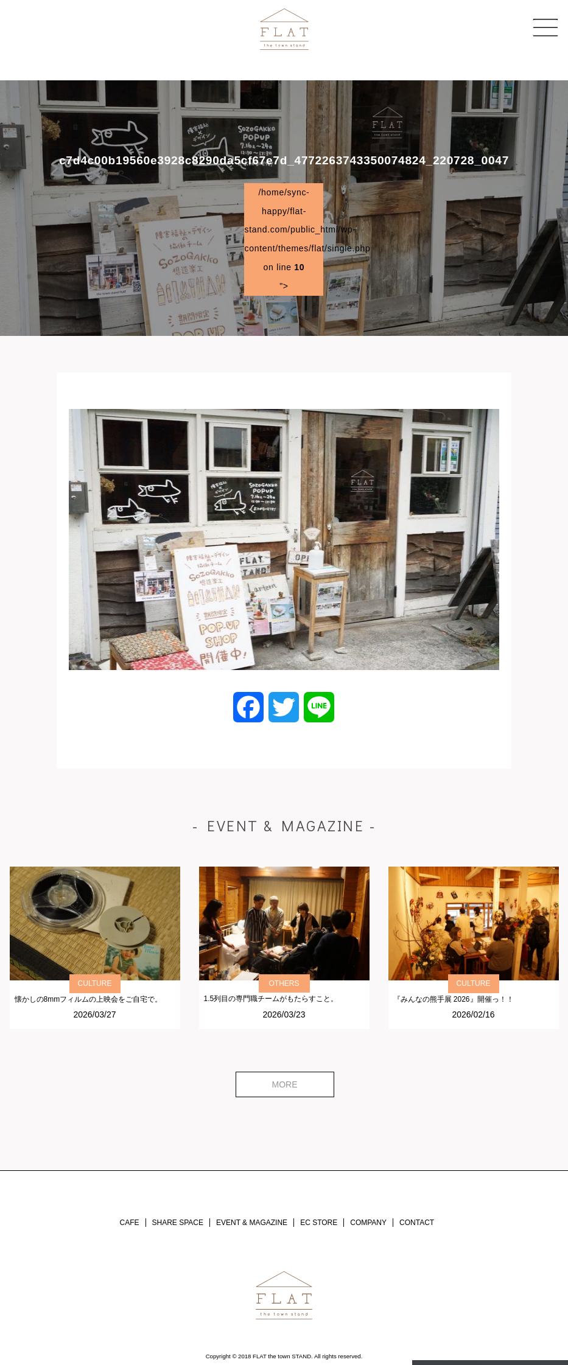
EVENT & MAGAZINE (251, 1222)
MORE (285, 1084)
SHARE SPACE (177, 1222)
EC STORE (318, 1222)
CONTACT (416, 1222)
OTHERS (283, 983)
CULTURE (95, 983)
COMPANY (368, 1222)
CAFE (129, 1222)
